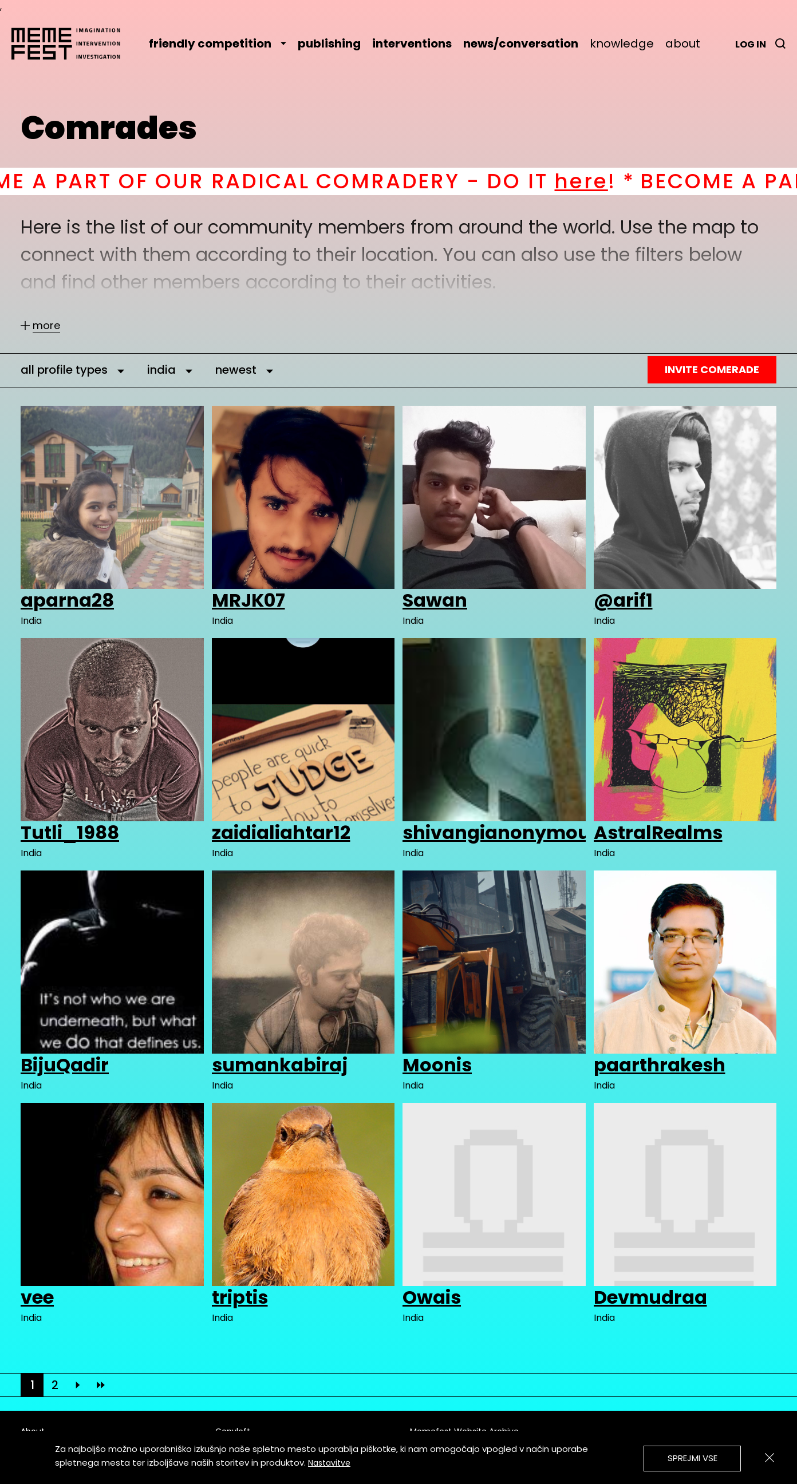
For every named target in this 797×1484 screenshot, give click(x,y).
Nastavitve (329, 1463)
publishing (329, 43)
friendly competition (217, 43)
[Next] (77, 1385)
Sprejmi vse (692, 1458)
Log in (750, 44)
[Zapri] (769, 1457)
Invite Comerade (712, 369)
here (633, 181)
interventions (412, 43)
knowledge (622, 43)
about (682, 43)
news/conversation (520, 43)
